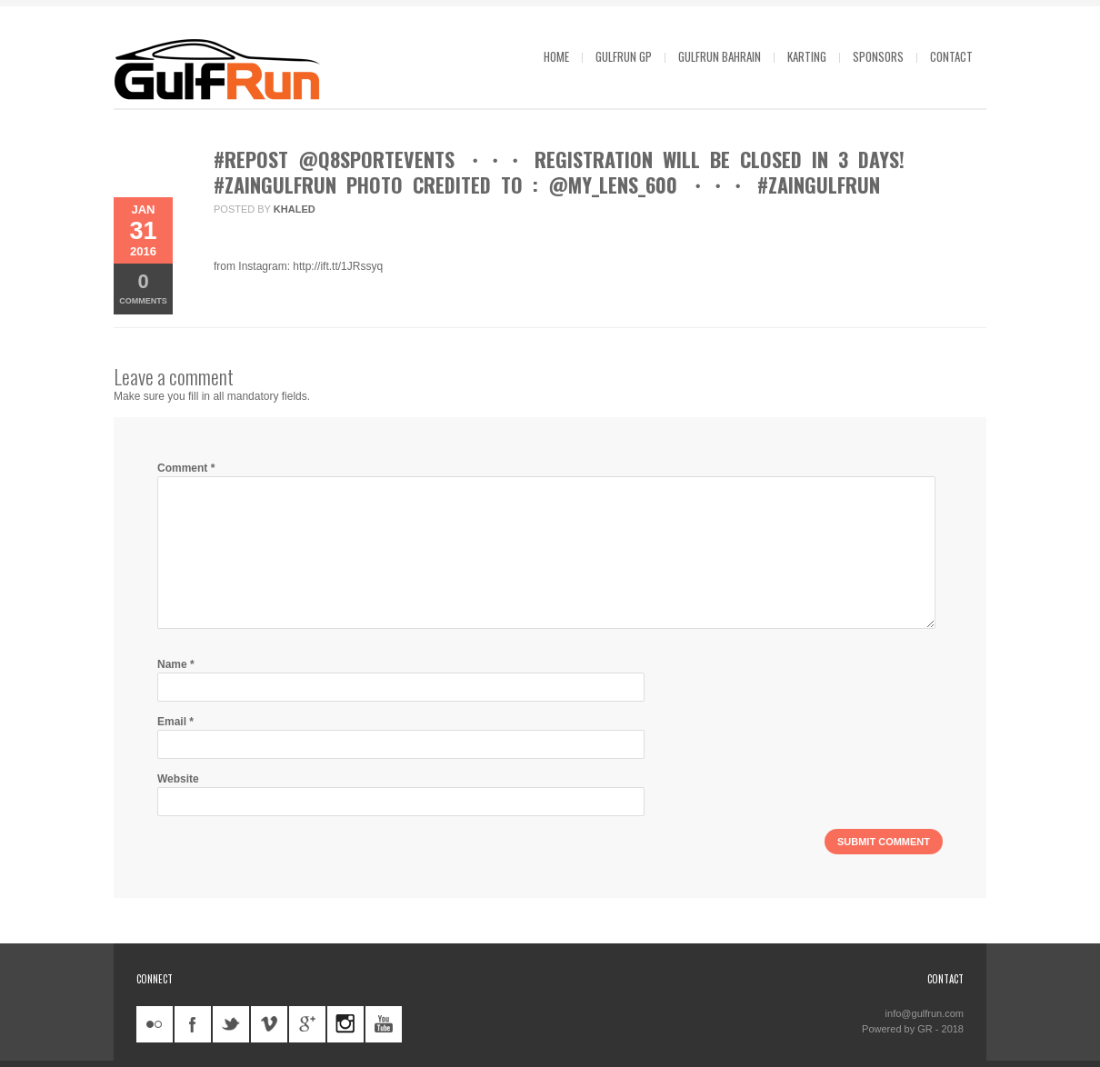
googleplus (307, 1024)
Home (556, 56)
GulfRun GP (623, 56)
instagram (345, 1024)
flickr (154, 1024)
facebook (193, 1024)
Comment (186, 468)
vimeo (269, 1024)
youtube (383, 1024)
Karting (806, 56)
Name (176, 664)
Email (175, 721)
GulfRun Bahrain (719, 56)
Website (178, 779)
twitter (231, 1024)
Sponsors (878, 56)
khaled (294, 209)
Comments (143, 287)
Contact (951, 56)
